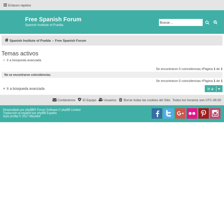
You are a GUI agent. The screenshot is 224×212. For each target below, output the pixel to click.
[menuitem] (144, 100)
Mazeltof (35, 116)
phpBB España (47, 113)
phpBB (29, 109)
